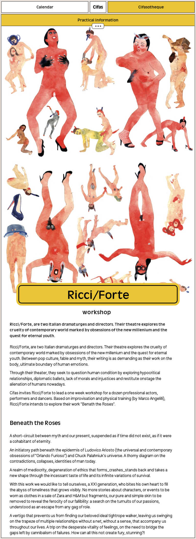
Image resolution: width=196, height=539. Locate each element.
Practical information (98, 20)
